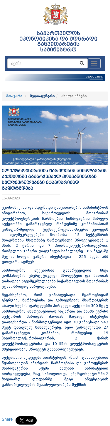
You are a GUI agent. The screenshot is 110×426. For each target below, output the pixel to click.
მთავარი (14, 96)
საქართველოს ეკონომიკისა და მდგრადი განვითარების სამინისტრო (58, 41)
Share (7, 419)
